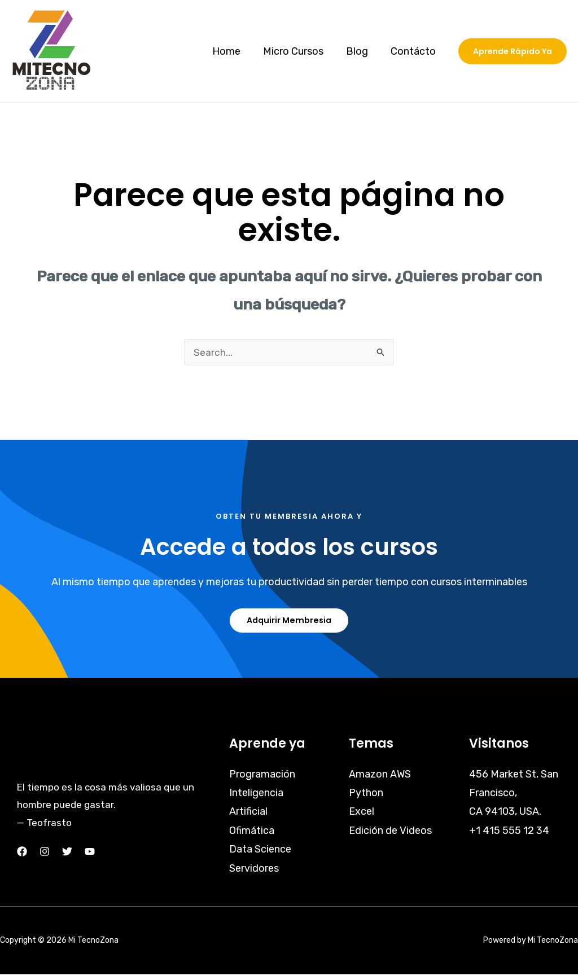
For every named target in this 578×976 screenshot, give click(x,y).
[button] (512, 51)
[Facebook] (22, 853)
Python (366, 794)
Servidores (254, 869)
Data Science (260, 851)
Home (234, 51)
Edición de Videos (390, 832)
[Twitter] (67, 853)
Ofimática (251, 832)
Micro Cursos (299, 51)
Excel (361, 813)
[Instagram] (45, 853)
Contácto (414, 51)
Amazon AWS (380, 775)
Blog (360, 51)
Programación (262, 775)
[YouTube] (90, 853)
